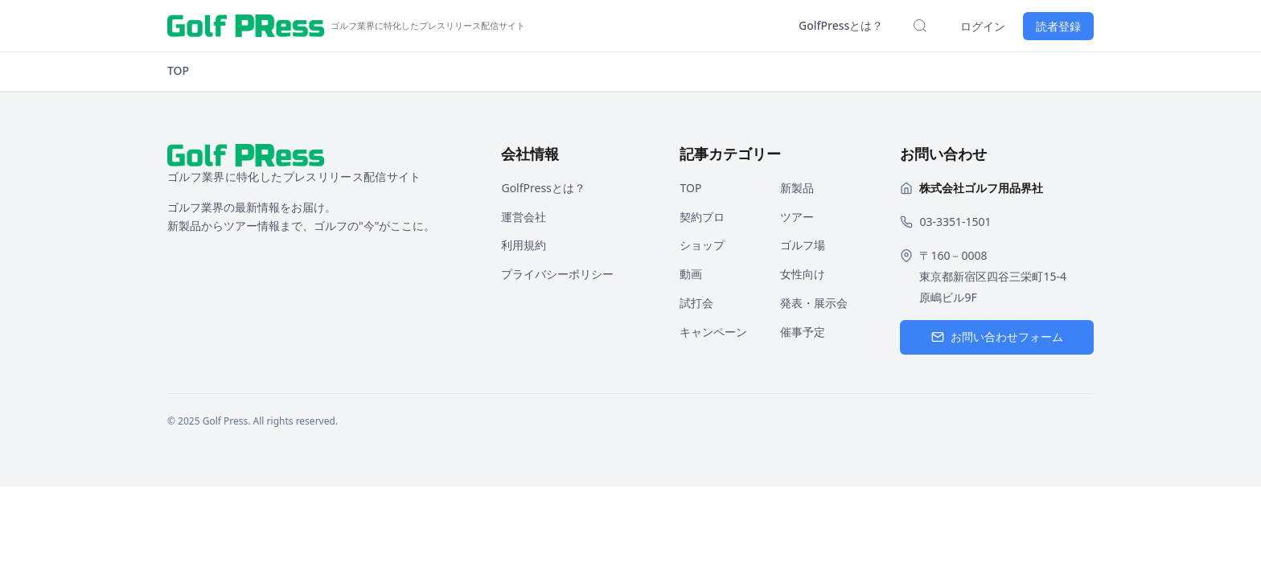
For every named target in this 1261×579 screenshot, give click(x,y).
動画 (691, 273)
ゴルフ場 (802, 245)
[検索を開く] (920, 25)
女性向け (802, 273)
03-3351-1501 (955, 221)
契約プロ (702, 216)
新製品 (797, 187)
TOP (178, 70)
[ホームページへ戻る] (346, 25)
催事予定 (802, 331)
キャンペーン (713, 331)
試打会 (696, 302)
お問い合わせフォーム (997, 336)
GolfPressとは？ (841, 25)
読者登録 (1058, 26)
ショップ (702, 245)
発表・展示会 (814, 302)
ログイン (982, 26)
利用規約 (523, 245)
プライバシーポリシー (557, 273)
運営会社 (523, 216)
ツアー (797, 216)
